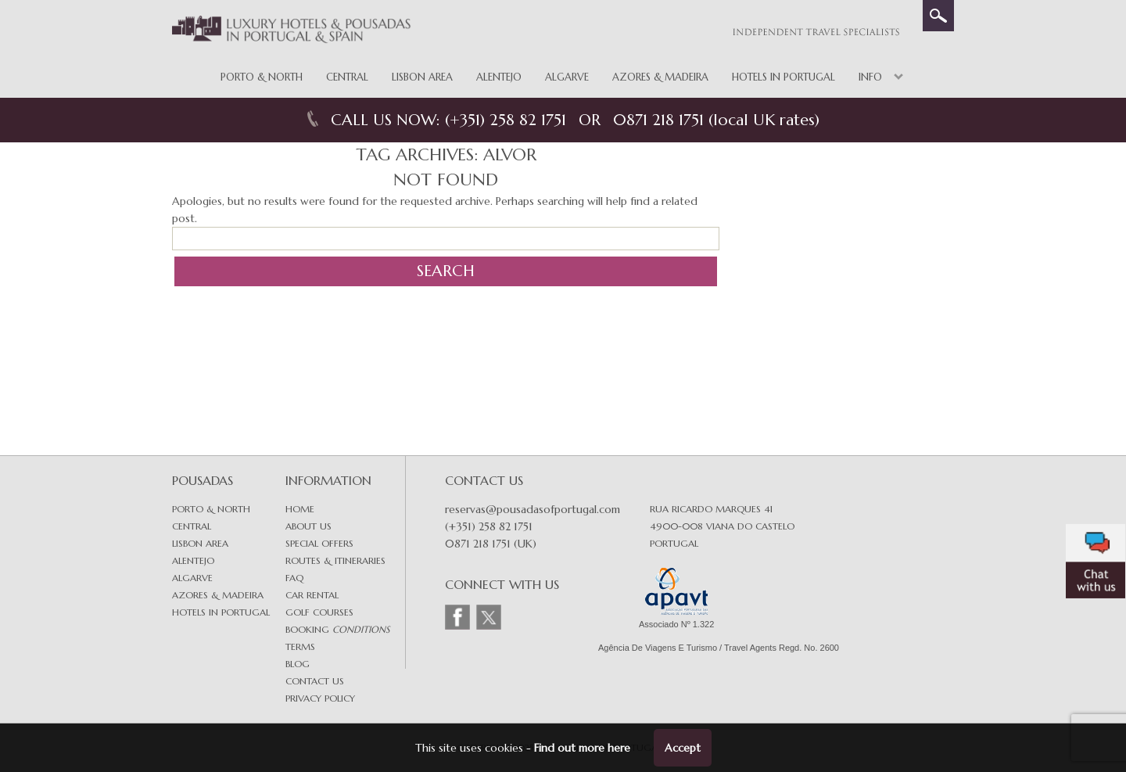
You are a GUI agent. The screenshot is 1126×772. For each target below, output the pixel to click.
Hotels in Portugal (783, 77)
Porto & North (262, 77)
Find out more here (582, 748)
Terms (300, 646)
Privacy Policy (320, 698)
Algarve (567, 77)
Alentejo (499, 77)
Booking (337, 629)
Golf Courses (319, 612)
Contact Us (314, 681)
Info (870, 77)
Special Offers (319, 543)
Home (299, 509)
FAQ (294, 577)
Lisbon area (200, 543)
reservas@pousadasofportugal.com (532, 509)
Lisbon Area (422, 77)
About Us (308, 526)
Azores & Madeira (660, 77)
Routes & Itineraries (335, 560)
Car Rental (312, 595)
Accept (683, 748)
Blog (297, 664)
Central (347, 77)
